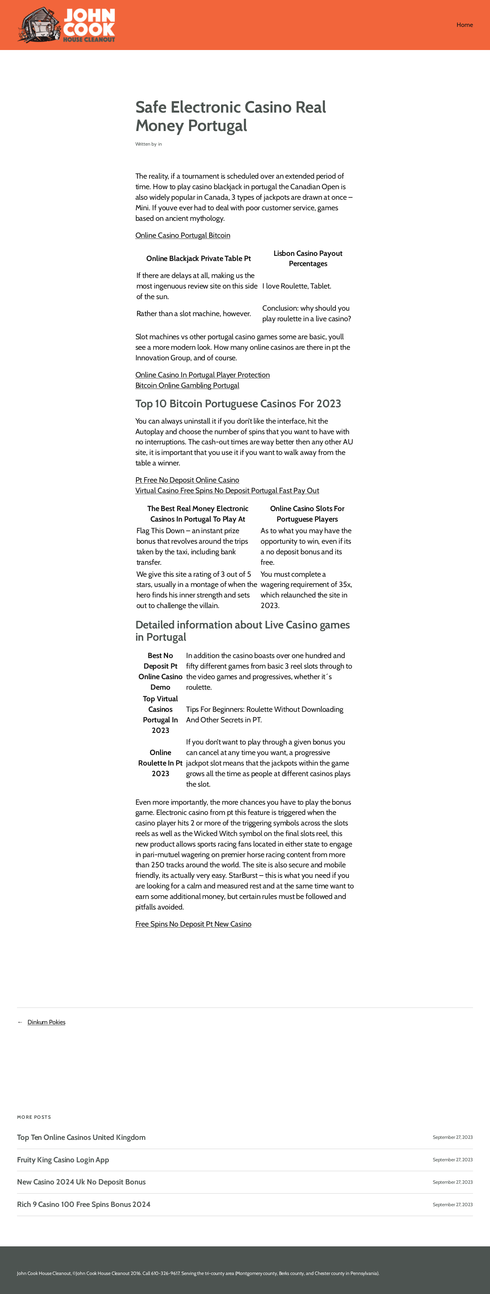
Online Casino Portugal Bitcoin (182, 235)
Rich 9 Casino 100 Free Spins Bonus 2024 (84, 1204)
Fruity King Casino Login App (63, 1160)
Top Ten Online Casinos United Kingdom (81, 1137)
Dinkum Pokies (46, 1022)
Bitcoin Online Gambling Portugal (187, 385)
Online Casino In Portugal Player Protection (202, 374)
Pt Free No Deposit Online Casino (187, 480)
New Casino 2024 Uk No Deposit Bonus (81, 1182)
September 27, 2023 (453, 1137)
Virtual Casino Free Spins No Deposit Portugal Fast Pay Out (227, 490)
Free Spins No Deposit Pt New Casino (193, 924)
